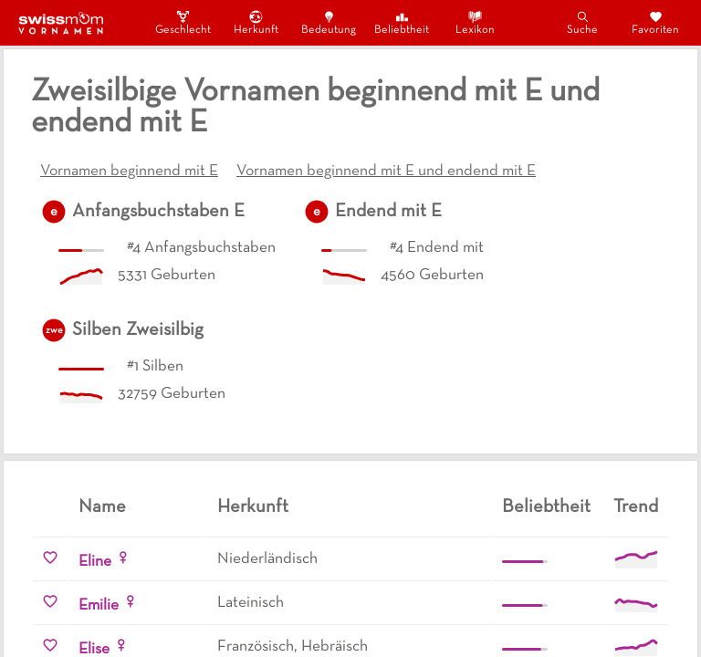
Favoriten (655, 22)
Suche (582, 22)
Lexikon (475, 22)
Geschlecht (182, 22)
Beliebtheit (401, 22)
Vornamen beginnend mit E (129, 171)
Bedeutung (328, 22)
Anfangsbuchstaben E (158, 211)
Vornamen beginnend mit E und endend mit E (386, 171)
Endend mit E (388, 211)
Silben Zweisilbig (138, 330)
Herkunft (256, 22)
